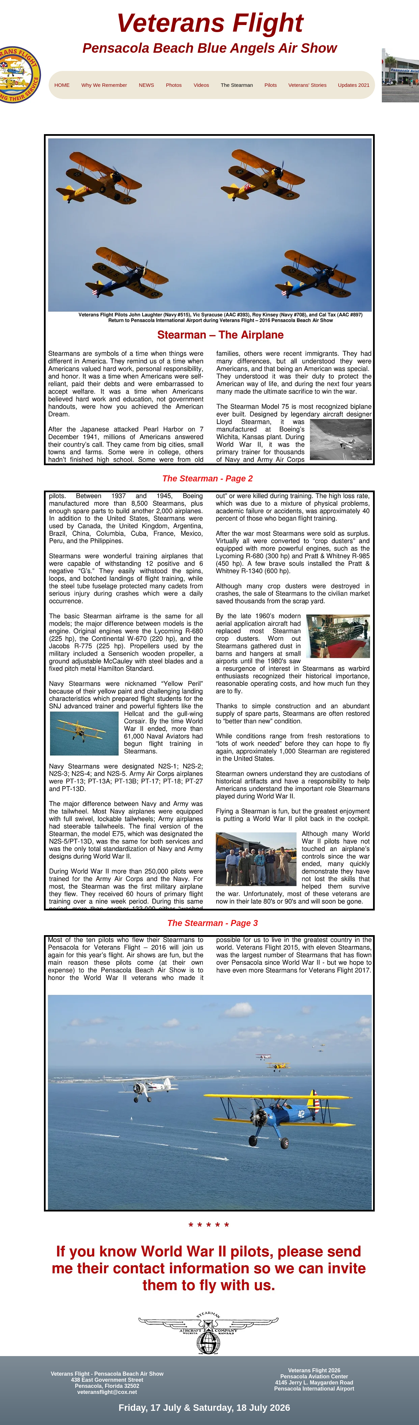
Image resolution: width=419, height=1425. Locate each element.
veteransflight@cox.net (107, 1392)
